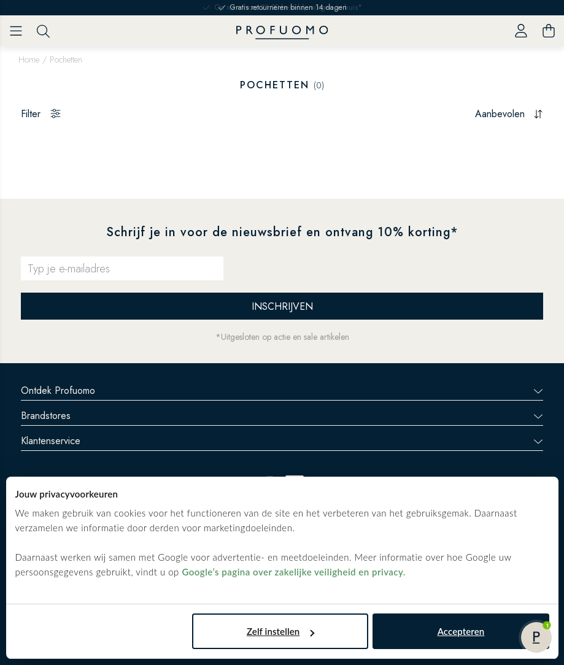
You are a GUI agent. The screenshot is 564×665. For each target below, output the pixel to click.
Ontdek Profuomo (282, 390)
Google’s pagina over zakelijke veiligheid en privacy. (293, 571)
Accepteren (461, 631)
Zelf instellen (280, 631)
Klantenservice (282, 441)
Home (28, 59)
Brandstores (282, 416)
